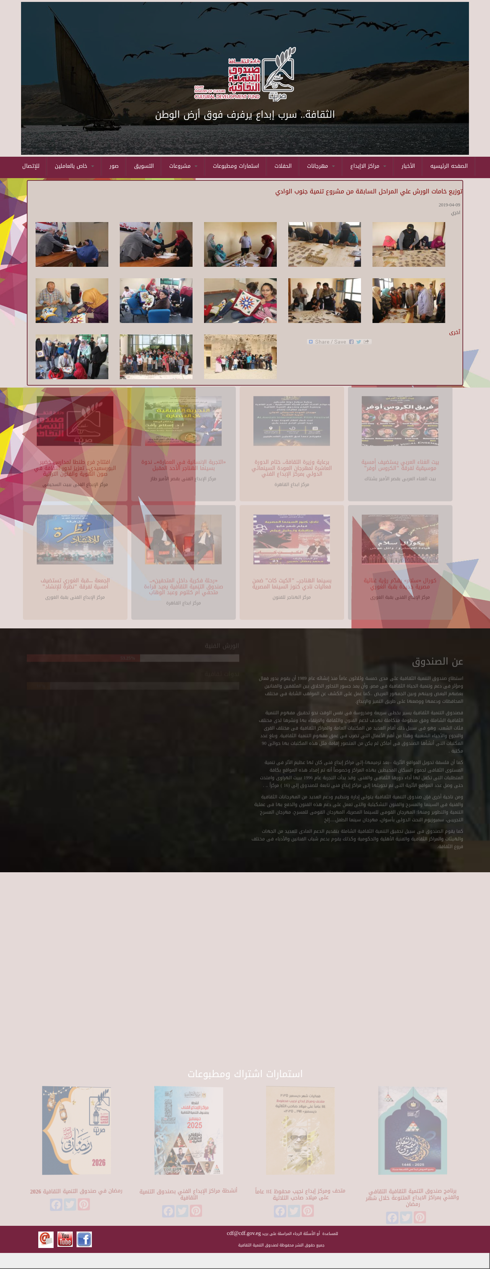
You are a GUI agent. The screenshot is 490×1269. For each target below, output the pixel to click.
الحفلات (283, 166)
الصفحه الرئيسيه (449, 166)
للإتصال (30, 166)
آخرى (454, 332)
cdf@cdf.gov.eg (244, 1233)
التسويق (144, 166)
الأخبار (408, 166)
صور (114, 166)
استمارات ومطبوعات (236, 166)
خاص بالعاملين (74, 166)
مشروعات (183, 166)
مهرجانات (321, 166)
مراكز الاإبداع (368, 166)
